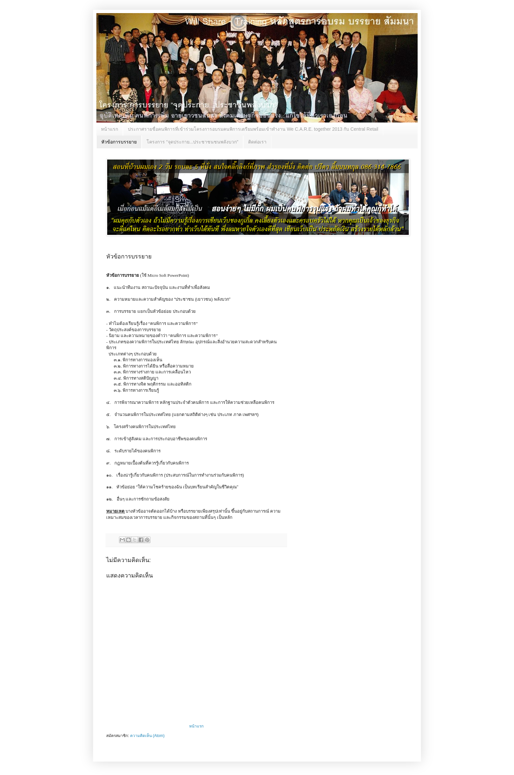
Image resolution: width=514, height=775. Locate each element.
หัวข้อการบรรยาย (119, 141)
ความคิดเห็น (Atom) (147, 735)
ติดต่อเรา (257, 141)
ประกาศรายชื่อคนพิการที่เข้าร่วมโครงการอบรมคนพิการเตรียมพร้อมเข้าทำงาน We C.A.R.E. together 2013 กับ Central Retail (253, 129)
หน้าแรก (109, 129)
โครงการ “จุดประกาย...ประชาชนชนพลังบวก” (192, 141)
